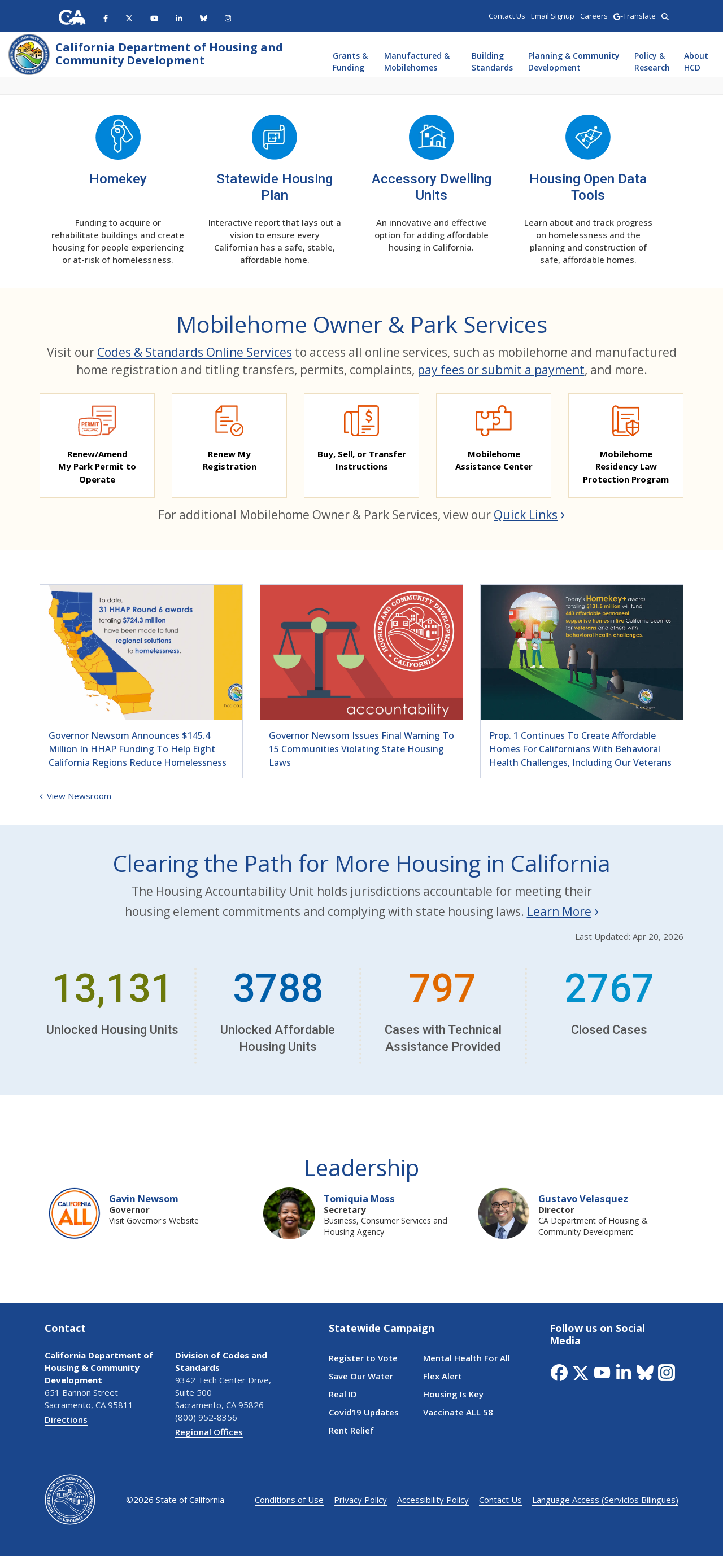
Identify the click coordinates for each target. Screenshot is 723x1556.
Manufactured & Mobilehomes (417, 61)
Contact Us (500, 1499)
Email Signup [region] (552, 16)
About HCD (696, 61)
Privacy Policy (360, 1499)
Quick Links (526, 515)
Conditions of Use (289, 1499)
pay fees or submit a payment (501, 370)
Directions (66, 1419)
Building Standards (492, 61)
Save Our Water (361, 1376)
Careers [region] (594, 16)
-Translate (634, 16)
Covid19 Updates (364, 1412)
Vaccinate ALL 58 (458, 1412)
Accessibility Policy (433, 1499)
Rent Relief (351, 1430)
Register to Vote (363, 1358)
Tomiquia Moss (359, 1198)
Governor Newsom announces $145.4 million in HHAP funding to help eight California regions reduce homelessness (138, 749)
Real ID (343, 1394)
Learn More (559, 911)
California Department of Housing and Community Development (169, 54)
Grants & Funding (350, 61)
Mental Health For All (466, 1358)
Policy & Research (652, 61)
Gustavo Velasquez (583, 1198)
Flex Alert (442, 1376)
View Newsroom (75, 795)
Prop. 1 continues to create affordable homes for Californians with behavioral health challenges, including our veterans (580, 749)
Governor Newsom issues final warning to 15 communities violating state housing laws (361, 749)
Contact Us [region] (507, 16)
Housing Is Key (453, 1394)
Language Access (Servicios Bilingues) (605, 1499)
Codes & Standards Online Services (194, 352)
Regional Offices (209, 1431)
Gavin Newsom (143, 1198)
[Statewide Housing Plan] (275, 152)
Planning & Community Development (574, 61)
